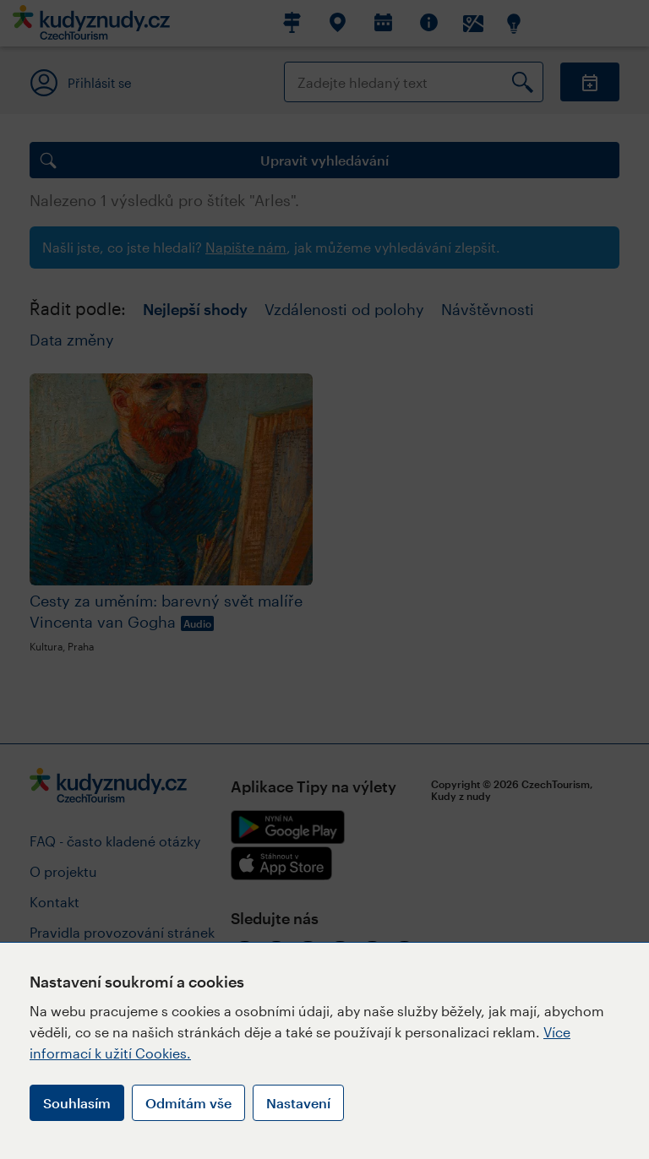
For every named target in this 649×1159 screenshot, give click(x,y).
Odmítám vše (188, 1103)
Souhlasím (77, 1103)
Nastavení (298, 1103)
